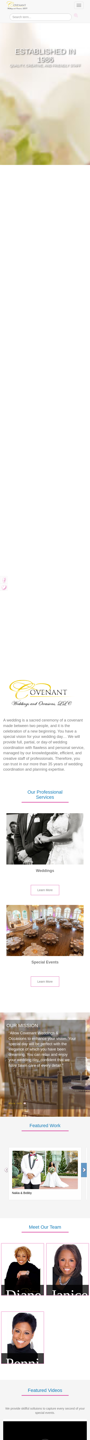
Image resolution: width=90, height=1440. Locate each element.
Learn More (45, 846)
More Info (17, 1060)
